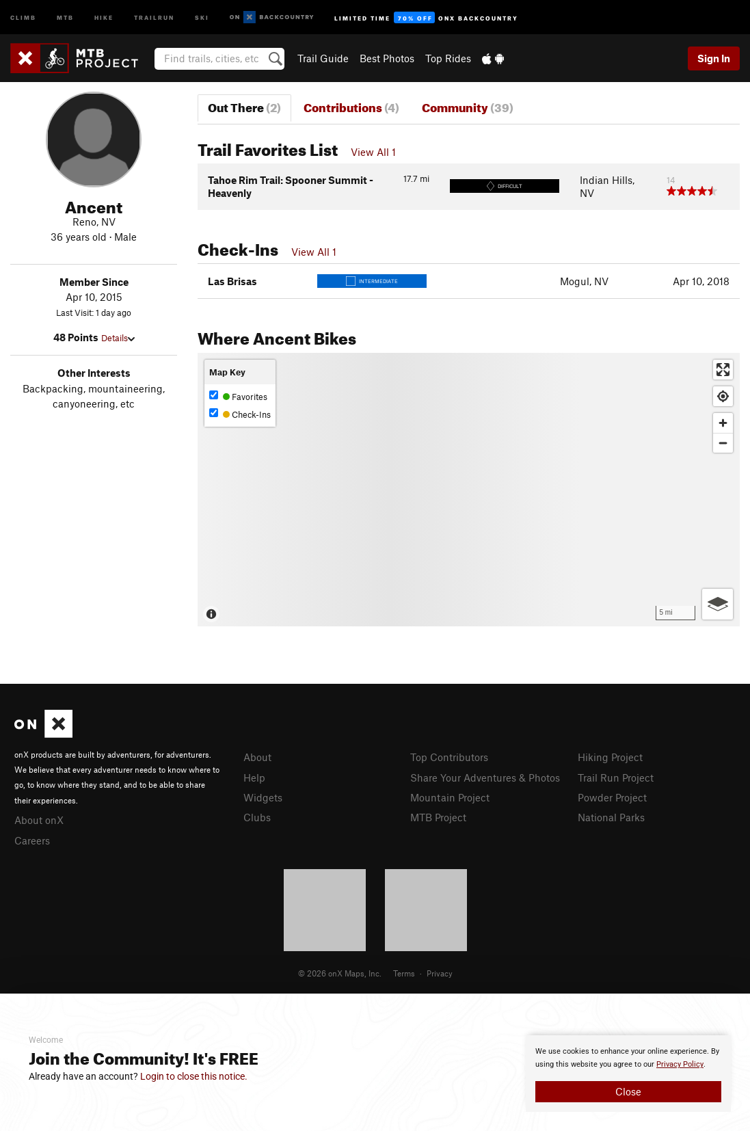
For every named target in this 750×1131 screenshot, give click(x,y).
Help (254, 777)
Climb (23, 16)
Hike (103, 16)
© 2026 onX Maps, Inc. (339, 973)
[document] (628, 1073)
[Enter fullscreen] (723, 370)
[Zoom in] (723, 423)
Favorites (238, 396)
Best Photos (387, 58)
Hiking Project (610, 757)
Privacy (440, 973)
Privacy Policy (680, 1064)
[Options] (717, 604)
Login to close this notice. (193, 1076)
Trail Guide (323, 58)
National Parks (611, 817)
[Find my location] (723, 396)
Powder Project (612, 797)
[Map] (469, 489)
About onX (39, 820)
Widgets (262, 797)
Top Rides (448, 58)
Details (118, 337)
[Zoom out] (723, 443)
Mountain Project (450, 797)
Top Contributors (449, 757)
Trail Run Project (616, 777)
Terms (404, 973)
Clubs (257, 817)
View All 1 (373, 152)
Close (628, 1091)
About (257, 757)
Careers (32, 840)
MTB (65, 16)
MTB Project (438, 817)
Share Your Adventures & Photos (485, 777)
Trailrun (154, 16)
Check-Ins (240, 414)
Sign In (713, 58)
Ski (202, 16)
